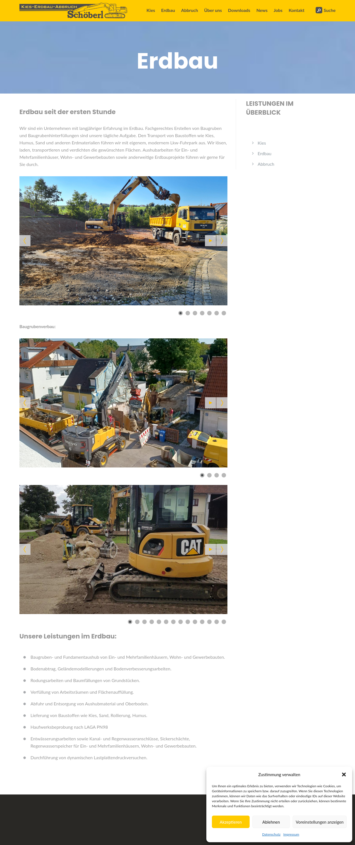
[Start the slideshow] (210, 240)
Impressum (291, 834)
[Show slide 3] (195, 313)
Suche (326, 10)
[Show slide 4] (202, 313)
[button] (344, 774)
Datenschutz (271, 834)
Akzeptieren (231, 821)
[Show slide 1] (180, 313)
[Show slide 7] (224, 313)
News (261, 10)
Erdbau (168, 10)
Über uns (213, 10)
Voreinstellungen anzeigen (320, 821)
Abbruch (189, 10)
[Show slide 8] (180, 622)
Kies (150, 10)
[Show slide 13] (216, 622)
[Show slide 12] (209, 622)
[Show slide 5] (209, 313)
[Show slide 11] (202, 622)
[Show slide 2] (188, 313)
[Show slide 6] (216, 313)
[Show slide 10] (195, 622)
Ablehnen (271, 821)
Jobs (278, 10)
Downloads (239, 10)
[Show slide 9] (188, 622)
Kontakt (297, 10)
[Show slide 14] (224, 622)
